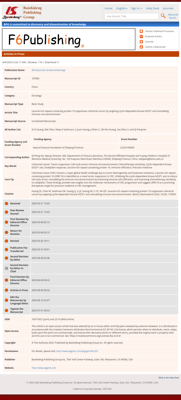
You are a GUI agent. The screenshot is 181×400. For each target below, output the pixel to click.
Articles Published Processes (159, 31)
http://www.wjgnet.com (44, 367)
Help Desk (152, 8)
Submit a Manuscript (155, 47)
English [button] (121, 8)
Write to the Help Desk (168, 378)
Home (108, 8)
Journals (168, 8)
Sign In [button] (136, 8)
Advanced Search (173, 16)
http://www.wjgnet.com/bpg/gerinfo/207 (77, 351)
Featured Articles (153, 36)
